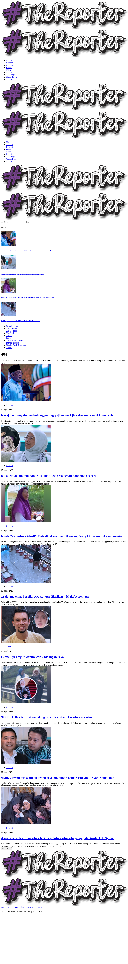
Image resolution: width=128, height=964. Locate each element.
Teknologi (10, 75)
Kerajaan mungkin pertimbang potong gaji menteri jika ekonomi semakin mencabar (26, 250)
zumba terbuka (12, 343)
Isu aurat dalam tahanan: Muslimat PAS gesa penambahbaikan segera (22, 274)
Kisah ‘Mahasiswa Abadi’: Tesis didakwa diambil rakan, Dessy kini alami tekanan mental (28, 297)
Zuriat (9, 338)
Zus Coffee (11, 333)
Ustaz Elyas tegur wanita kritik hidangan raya (32, 657)
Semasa (9, 63)
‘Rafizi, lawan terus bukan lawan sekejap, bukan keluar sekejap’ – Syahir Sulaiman (57, 777)
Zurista (9, 335)
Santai (9, 72)
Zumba (9, 347)
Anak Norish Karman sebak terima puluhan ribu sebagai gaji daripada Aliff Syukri (57, 838)
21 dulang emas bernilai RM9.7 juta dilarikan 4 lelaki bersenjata (20, 321)
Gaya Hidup (11, 77)
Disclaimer (5, 907)
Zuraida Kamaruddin (15, 340)
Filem (8, 70)
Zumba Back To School (16, 345)
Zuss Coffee (11, 328)
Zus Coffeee (11, 331)
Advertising (31, 907)
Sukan (9, 79)
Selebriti (9, 65)
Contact (40, 907)
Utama (9, 60)
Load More (6, 849)
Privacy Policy (18, 907)
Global (9, 67)
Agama (9, 647)
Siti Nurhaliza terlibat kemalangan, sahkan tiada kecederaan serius (46, 717)
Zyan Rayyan (12, 326)
